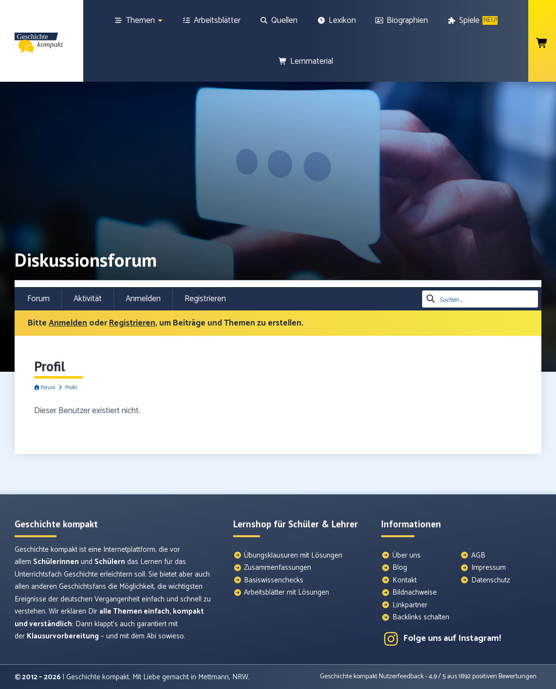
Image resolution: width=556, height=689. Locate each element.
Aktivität (88, 299)
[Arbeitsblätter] (211, 20)
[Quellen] (279, 20)
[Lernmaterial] (306, 61)
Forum (38, 299)
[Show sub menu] (160, 21)
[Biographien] (402, 20)
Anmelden (143, 299)
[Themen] (139, 20)
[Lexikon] (336, 20)
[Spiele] (472, 20)
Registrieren (205, 299)
